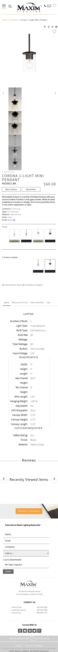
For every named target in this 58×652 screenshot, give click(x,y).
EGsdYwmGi (15, 560)
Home (5, 20)
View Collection (37, 302)
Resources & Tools (20, 302)
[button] (3, 93)
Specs (6, 302)
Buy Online (31, 189)
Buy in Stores (11, 189)
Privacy (18, 646)
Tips (48, 302)
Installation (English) (32, 285)
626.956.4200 (42, 607)
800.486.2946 (42, 610)
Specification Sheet (12, 285)
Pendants (14, 20)
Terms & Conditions (34, 646)
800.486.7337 (42, 613)
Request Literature (29, 511)
